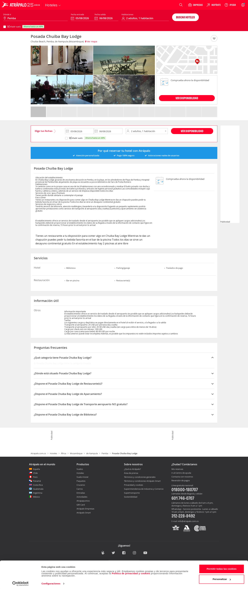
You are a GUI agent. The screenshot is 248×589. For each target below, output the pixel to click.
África (63, 453)
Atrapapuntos (83, 500)
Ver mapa (91, 41)
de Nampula (92, 453)
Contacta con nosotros (182, 477)
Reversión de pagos (180, 480)
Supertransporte (132, 492)
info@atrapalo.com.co (188, 521)
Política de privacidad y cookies (131, 572)
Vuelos (80, 469)
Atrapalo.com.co (38, 453)
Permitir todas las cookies (222, 568)
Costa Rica (38, 484)
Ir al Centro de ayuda (181, 473)
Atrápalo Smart (84, 512)
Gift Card (81, 504)
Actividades (82, 496)
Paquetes (81, 481)
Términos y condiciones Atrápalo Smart (142, 481)
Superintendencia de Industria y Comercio (144, 488)
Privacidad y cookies (133, 484)
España (36, 469)
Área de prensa (131, 473)
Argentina (37, 492)
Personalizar (222, 578)
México (36, 496)
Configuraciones (50, 582)
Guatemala (38, 488)
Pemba (105, 453)
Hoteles (53, 453)
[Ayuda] (230, 5)
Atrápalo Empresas (85, 508)
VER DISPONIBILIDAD (187, 98)
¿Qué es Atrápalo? (132, 469)
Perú (35, 477)
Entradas (81, 492)
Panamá (37, 481)
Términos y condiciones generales (139, 477)
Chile (35, 473)
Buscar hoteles (185, 17)
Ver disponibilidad (192, 131)
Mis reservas (177, 469)
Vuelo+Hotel (82, 477)
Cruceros (81, 484)
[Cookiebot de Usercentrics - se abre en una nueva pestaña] (20, 582)
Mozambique (76, 453)
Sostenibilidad (130, 496)
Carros (80, 488)
